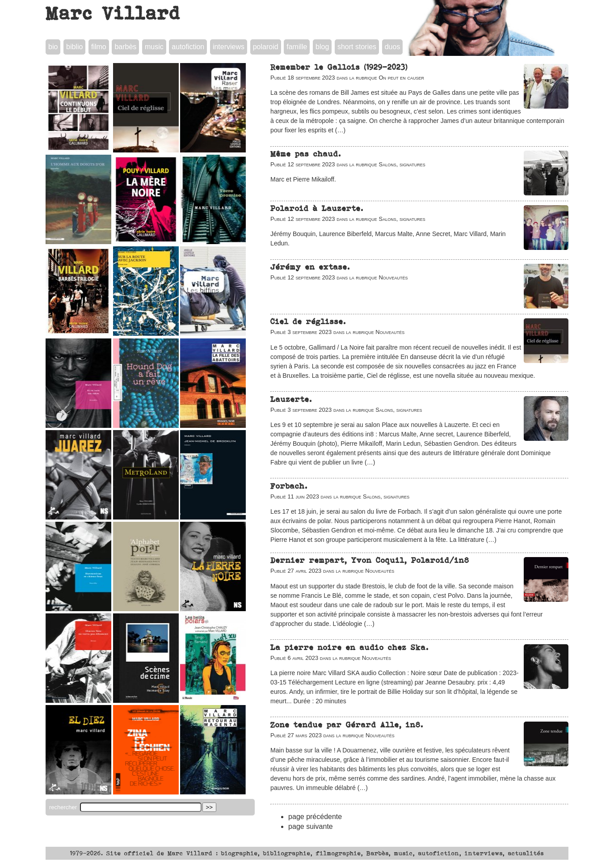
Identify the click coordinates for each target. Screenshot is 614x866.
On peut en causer (401, 77)
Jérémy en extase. (310, 266)
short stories (356, 47)
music (154, 47)
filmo (98, 47)
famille (296, 47)
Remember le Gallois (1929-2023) (339, 67)
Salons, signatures (401, 164)
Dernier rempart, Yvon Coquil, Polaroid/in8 (369, 560)
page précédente (315, 816)
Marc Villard (113, 13)
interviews (228, 47)
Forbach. (288, 486)
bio (53, 47)
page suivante (310, 826)
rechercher (64, 807)
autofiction (188, 47)
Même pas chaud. (305, 153)
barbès (125, 47)
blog (322, 47)
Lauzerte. (291, 399)
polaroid (265, 47)
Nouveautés (393, 277)
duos (392, 47)
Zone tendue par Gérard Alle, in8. (346, 724)
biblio (74, 47)
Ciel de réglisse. (308, 321)
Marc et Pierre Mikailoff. (303, 179)
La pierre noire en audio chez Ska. (349, 647)
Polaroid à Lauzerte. (316, 208)
